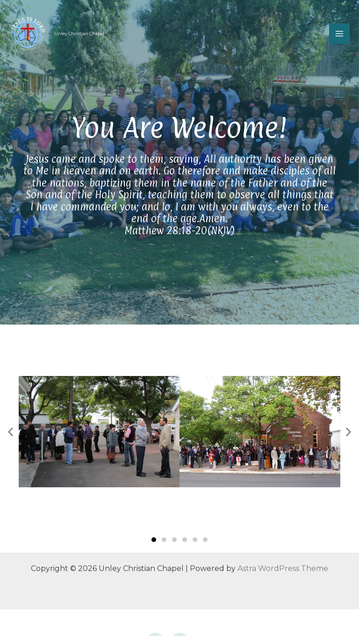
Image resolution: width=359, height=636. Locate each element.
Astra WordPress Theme (282, 568)
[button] (153, 539)
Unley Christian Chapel (79, 33)
